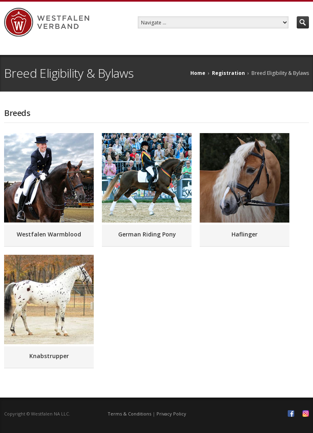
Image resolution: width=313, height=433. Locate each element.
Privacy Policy (171, 414)
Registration (228, 73)
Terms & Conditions (129, 414)
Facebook (291, 413)
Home (197, 73)
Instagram (305, 413)
